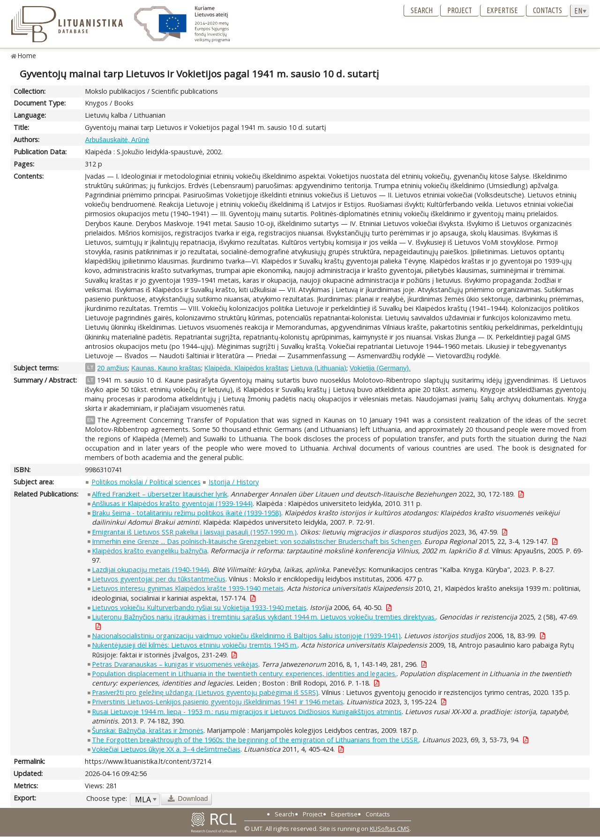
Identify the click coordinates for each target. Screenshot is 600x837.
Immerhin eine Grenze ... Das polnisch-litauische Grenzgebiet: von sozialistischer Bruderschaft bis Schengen (256, 541)
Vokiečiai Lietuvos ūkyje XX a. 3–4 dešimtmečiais (166, 749)
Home (27, 55)
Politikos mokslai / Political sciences (146, 481)
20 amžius (112, 368)
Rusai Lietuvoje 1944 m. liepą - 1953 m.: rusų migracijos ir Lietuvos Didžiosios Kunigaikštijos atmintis (247, 711)
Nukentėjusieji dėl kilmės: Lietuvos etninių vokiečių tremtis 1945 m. (195, 645)
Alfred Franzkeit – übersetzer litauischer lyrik (159, 494)
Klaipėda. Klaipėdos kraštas (246, 368)
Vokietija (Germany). (380, 368)
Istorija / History (234, 481)
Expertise (502, 10)
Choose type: (106, 798)
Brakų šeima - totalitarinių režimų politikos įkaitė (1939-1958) (186, 512)
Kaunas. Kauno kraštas (166, 368)
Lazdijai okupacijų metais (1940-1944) (150, 569)
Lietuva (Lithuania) (318, 368)
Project (459, 10)
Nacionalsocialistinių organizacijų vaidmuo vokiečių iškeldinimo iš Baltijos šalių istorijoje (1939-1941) (246, 635)
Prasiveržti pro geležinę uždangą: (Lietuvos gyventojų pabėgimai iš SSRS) (205, 692)
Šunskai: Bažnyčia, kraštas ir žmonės (147, 730)
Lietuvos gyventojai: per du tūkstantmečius (158, 578)
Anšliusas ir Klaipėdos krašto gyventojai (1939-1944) (172, 503)
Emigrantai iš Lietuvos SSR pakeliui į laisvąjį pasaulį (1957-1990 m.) (194, 532)
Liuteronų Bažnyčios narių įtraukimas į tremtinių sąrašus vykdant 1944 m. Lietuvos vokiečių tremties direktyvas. (264, 616)
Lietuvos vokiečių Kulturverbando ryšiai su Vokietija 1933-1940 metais (199, 607)
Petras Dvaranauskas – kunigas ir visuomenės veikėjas (175, 664)
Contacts (547, 10)
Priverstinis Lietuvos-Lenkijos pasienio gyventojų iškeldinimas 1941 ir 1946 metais (217, 701)
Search (422, 10)
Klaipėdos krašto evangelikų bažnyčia (149, 550)
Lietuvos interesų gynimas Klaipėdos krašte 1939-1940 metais (188, 588)
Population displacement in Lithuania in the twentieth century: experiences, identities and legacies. (244, 673)
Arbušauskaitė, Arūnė (117, 139)
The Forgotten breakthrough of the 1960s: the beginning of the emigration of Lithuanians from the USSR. (255, 739)
